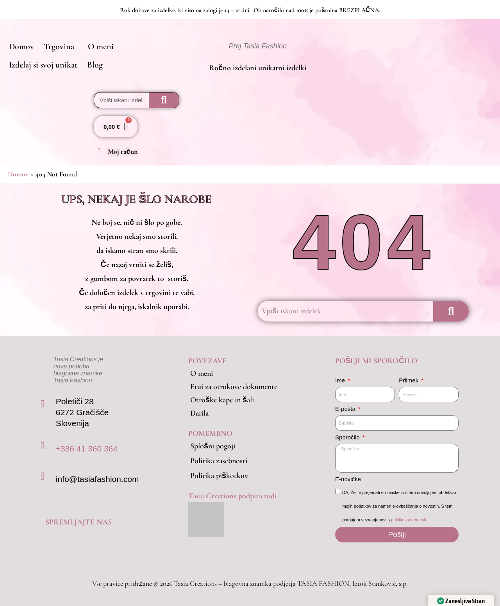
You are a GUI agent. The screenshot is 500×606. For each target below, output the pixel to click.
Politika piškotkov (219, 475)
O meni (98, 46)
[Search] (164, 100)
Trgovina (57, 46)
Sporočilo (348, 437)
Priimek (409, 380)
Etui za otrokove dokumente (233, 386)
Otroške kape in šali (222, 400)
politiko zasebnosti (408, 519)
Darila (199, 413)
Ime (340, 380)
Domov (20, 46)
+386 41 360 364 (87, 448)
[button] (59, 46)
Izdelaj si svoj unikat (42, 66)
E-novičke (348, 479)
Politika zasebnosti (218, 461)
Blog (93, 66)
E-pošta (346, 408)
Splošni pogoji (212, 446)
